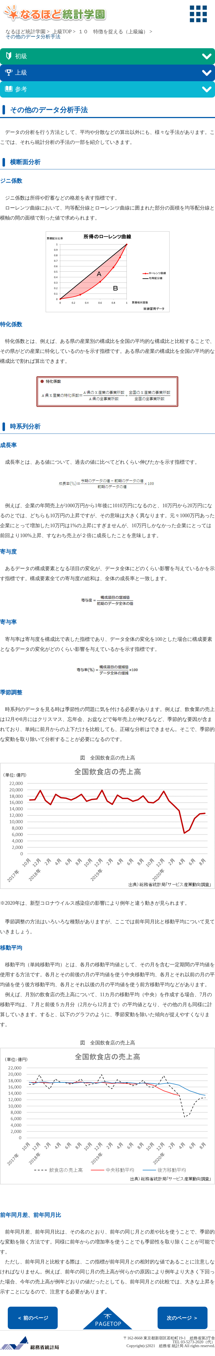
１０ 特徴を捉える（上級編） (113, 31)
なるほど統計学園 (25, 31)
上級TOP (62, 31)
